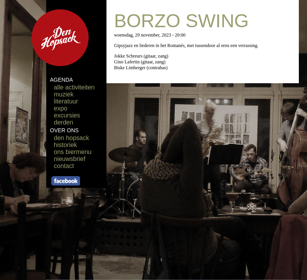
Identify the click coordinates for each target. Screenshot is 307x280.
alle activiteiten (74, 87)
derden (63, 122)
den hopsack (71, 138)
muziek (64, 94)
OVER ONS (64, 130)
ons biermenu (73, 152)
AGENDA (61, 80)
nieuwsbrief (69, 159)
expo (61, 108)
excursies (67, 115)
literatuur (66, 101)
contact (64, 166)
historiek (65, 145)
